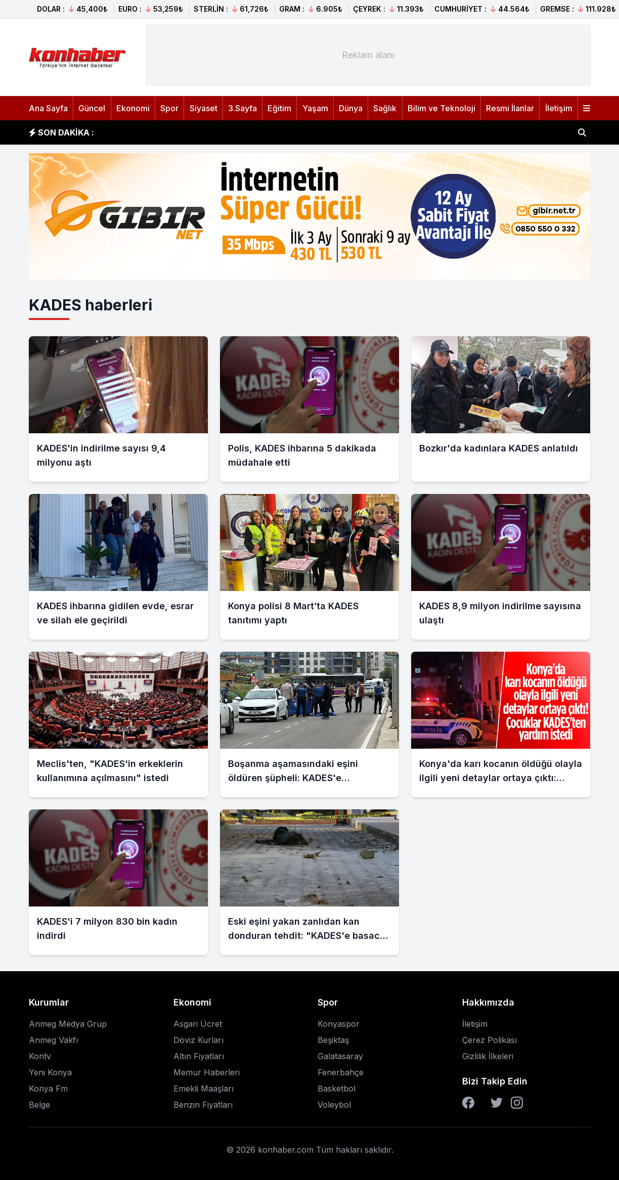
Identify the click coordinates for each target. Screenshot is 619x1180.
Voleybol (334, 1105)
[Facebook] (468, 1103)
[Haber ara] (582, 132)
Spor (169, 108)
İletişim (558, 108)
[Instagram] (517, 1103)
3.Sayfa (242, 108)
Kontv (40, 1056)
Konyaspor (339, 1024)
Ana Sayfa (48, 108)
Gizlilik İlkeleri (487, 1056)
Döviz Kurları (198, 1040)
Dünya (351, 108)
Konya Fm (48, 1088)
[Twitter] (497, 1103)
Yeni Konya (50, 1072)
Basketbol (337, 1088)
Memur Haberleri (206, 1072)
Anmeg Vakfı (53, 1040)
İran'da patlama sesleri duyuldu (174, 132)
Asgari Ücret (197, 1024)
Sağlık (384, 108)
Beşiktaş (333, 1040)
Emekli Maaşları (203, 1088)
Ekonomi (133, 108)
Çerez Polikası (489, 1040)
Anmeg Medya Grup (68, 1024)
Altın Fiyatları (198, 1056)
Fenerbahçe (341, 1072)
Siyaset (203, 108)
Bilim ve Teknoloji (441, 108)
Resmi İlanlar (510, 108)
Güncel (91, 108)
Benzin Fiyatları (203, 1105)
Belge (39, 1105)
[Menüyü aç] (586, 108)
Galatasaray (340, 1056)
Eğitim (279, 108)
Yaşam (315, 108)
